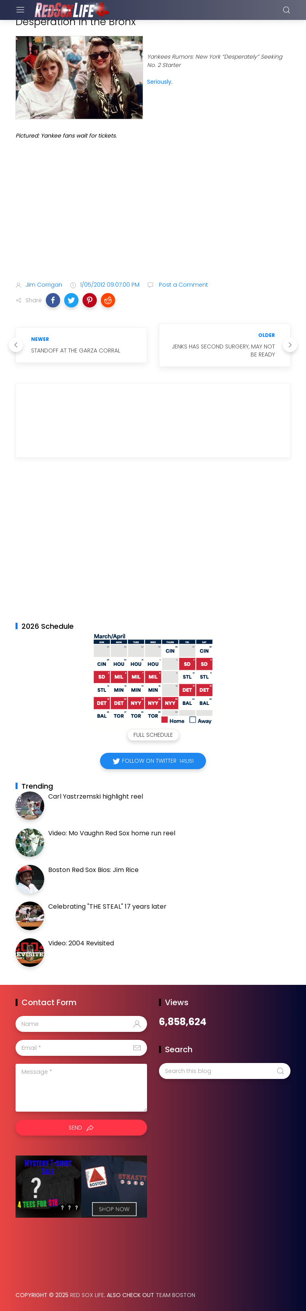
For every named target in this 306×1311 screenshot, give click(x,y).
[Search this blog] (224, 1071)
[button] (53, 300)
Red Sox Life (87, 1295)
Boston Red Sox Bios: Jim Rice (93, 869)
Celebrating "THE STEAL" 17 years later (107, 906)
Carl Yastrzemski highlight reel (95, 796)
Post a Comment (182, 285)
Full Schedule (153, 735)
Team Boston (175, 1295)
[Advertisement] (153, 212)
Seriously (159, 82)
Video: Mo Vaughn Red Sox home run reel (111, 833)
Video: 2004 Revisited (81, 943)
